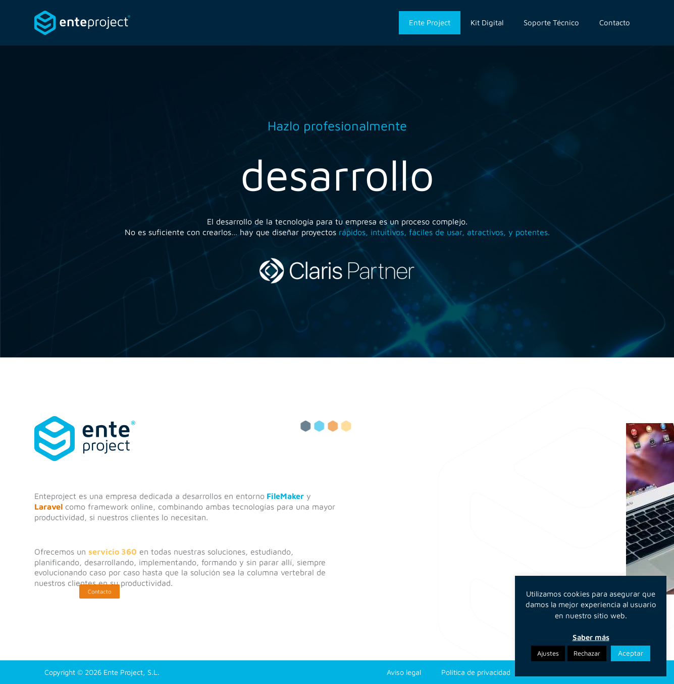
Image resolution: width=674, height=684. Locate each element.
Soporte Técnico (551, 22)
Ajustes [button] (548, 653)
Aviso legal (404, 672)
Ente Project (429, 22)
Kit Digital (487, 22)
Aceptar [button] (630, 653)
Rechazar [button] (587, 653)
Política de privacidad (475, 672)
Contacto (614, 22)
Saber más (591, 637)
